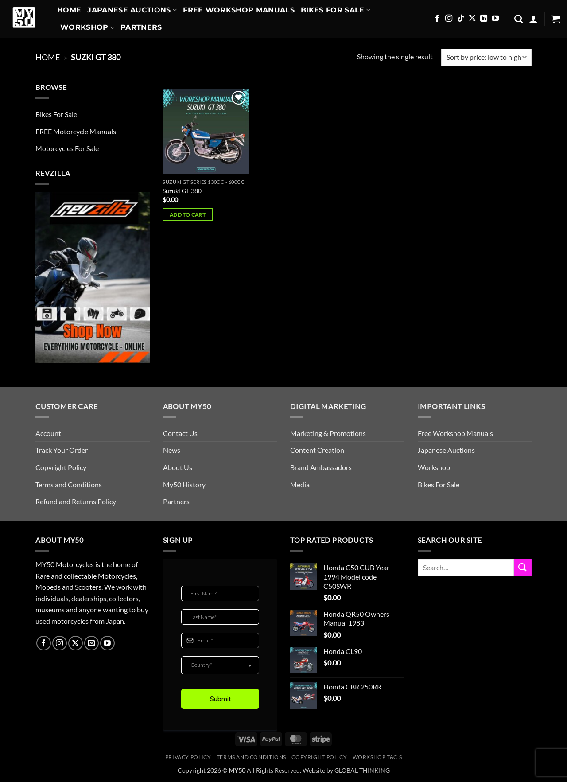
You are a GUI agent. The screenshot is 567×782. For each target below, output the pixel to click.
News (171, 450)
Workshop (87, 27)
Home (69, 10)
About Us (177, 467)
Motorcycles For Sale (67, 148)
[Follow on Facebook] (437, 19)
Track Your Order (61, 450)
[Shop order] (486, 57)
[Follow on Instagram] (448, 19)
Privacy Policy (188, 757)
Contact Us (180, 433)
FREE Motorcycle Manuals (75, 131)
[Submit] (523, 567)
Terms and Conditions (68, 484)
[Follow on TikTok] (460, 19)
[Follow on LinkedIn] (483, 19)
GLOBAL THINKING (362, 770)
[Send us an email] (91, 643)
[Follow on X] (472, 19)
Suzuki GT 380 (182, 191)
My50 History (184, 484)
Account (48, 433)
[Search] (518, 18)
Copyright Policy (60, 467)
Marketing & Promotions (328, 433)
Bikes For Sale (335, 10)
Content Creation (317, 450)
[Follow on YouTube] (495, 19)
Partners (141, 27)
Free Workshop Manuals (239, 10)
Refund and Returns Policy (75, 501)
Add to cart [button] (188, 215)
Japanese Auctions (132, 10)
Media (300, 484)
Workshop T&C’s (377, 757)
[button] (533, 19)
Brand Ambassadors (321, 467)
